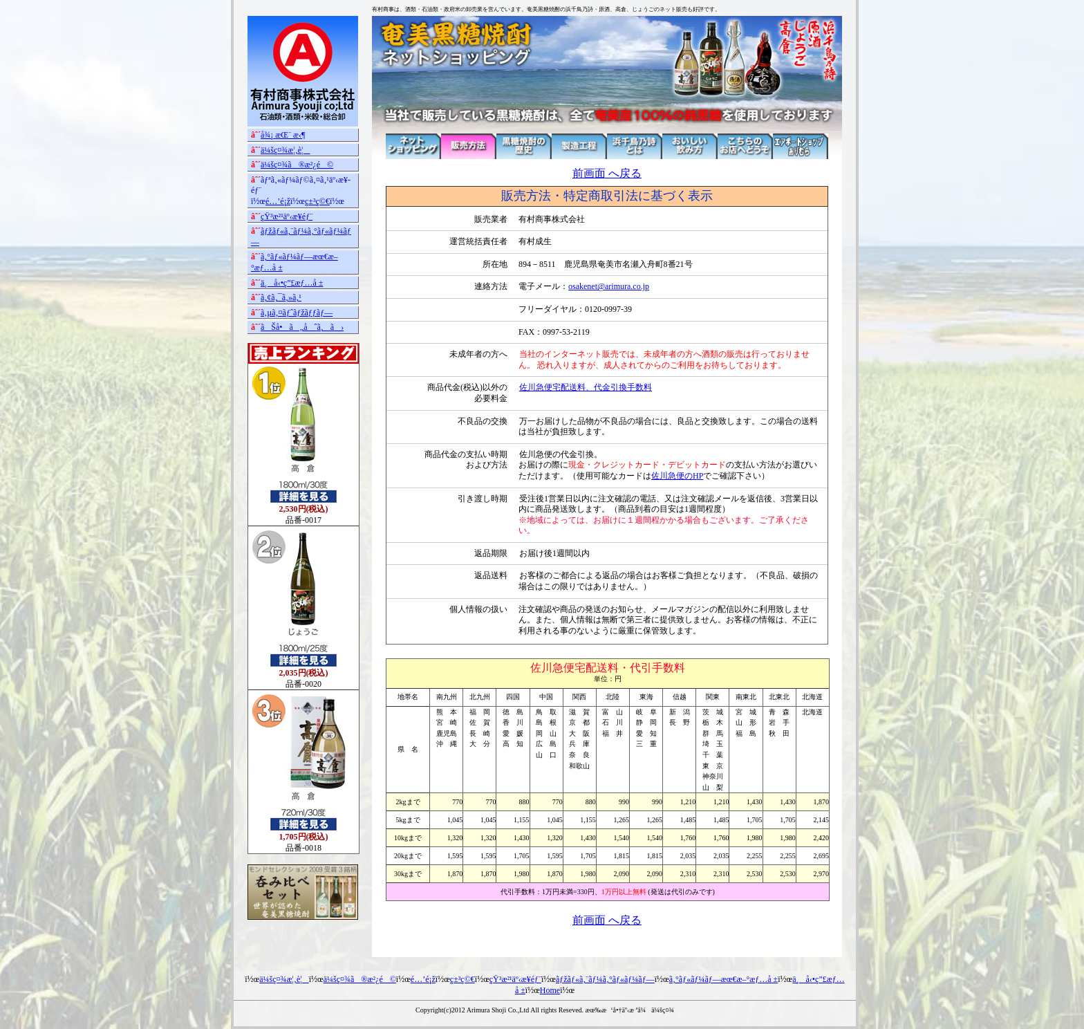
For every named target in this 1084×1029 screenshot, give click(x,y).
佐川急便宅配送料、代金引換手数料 (585, 387)
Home (550, 990)
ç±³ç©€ (317, 201)
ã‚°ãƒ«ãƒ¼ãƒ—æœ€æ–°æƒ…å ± (723, 979)
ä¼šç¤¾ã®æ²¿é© (297, 164)
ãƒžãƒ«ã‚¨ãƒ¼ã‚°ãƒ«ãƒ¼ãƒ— (605, 979)
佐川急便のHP (677, 476)
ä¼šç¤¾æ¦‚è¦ (285, 150)
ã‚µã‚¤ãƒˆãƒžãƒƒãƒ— (297, 312)
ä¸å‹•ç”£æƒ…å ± (292, 283)
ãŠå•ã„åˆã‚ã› (302, 327)
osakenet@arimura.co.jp (608, 286)
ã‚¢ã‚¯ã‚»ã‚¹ (281, 297)
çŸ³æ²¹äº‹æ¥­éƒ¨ (286, 216)
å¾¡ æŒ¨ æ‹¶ (283, 135)
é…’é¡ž (277, 201)
